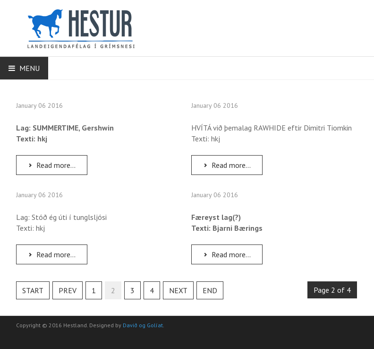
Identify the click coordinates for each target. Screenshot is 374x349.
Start (32, 290)
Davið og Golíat (143, 325)
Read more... (51, 165)
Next (178, 290)
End (210, 290)
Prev (67, 290)
